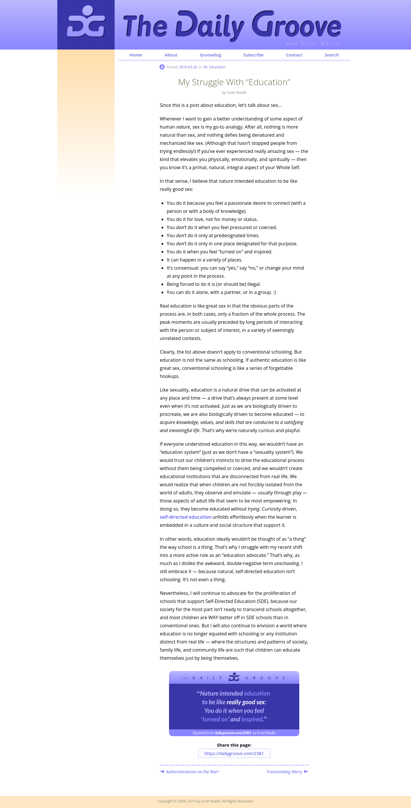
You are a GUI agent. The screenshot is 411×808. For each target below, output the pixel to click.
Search (332, 55)
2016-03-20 (188, 67)
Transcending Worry (284, 771)
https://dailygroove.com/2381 (234, 753)
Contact (294, 55)
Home (135, 55)
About (171, 55)
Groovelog (210, 55)
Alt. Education (214, 67)
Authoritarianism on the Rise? (192, 771)
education (185, 517)
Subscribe (253, 55)
